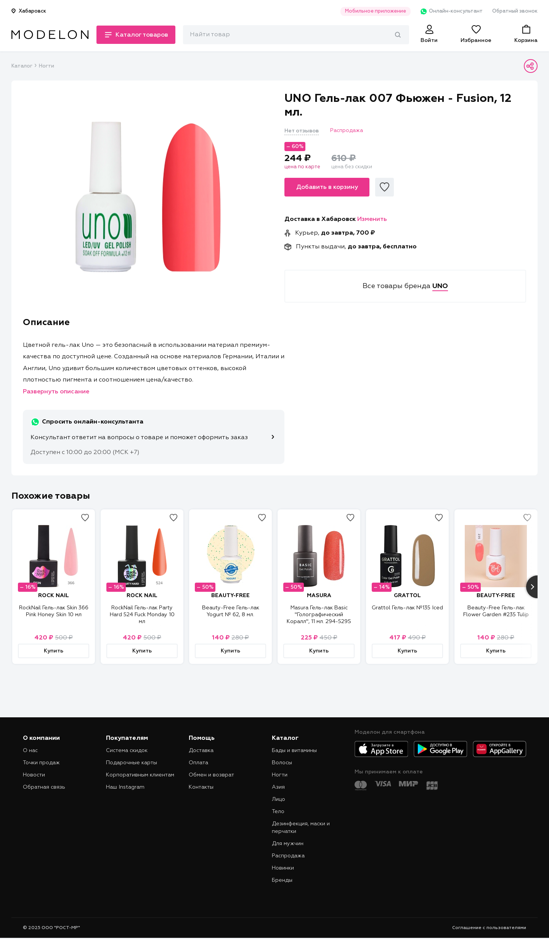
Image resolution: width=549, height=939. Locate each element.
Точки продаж (41, 762)
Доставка (201, 750)
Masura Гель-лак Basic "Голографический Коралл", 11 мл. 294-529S (319, 614)
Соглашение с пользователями (489, 928)
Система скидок (127, 750)
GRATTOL (407, 595)
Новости (34, 775)
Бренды (282, 880)
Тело (278, 811)
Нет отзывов (301, 131)
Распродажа (288, 855)
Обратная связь (44, 787)
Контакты (201, 787)
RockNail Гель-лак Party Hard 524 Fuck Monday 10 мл (142, 614)
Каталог (21, 66)
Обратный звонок (515, 11)
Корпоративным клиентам (140, 775)
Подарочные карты (131, 762)
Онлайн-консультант (451, 11)
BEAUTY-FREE (230, 595)
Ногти (46, 66)
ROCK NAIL (53, 595)
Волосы (282, 762)
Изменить (372, 219)
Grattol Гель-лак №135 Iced (407, 607)
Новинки (283, 868)
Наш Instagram (125, 787)
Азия (278, 787)
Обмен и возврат (211, 775)
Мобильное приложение (375, 11)
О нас (30, 750)
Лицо (278, 799)
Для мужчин (287, 843)
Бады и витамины (294, 750)
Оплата (198, 762)
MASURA (319, 595)
